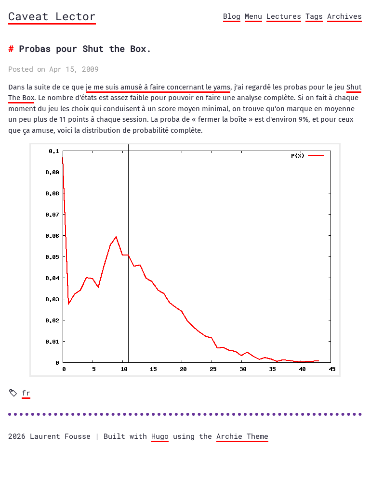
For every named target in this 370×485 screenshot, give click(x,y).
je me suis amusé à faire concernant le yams (158, 87)
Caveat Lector (52, 16)
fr (26, 392)
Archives (344, 16)
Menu (253, 16)
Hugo (160, 436)
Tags (314, 16)
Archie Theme (242, 436)
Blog (231, 16)
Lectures (283, 16)
